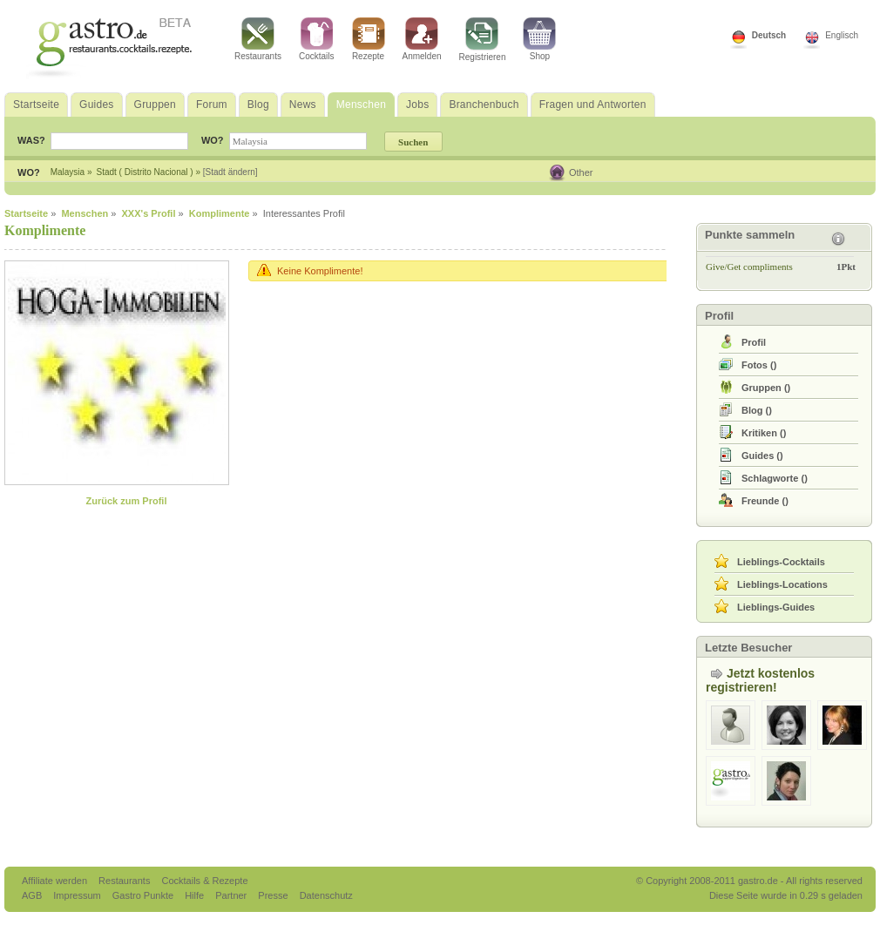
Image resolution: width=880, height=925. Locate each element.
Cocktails (317, 39)
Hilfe (195, 895)
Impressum (78, 895)
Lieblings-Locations (782, 584)
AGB (33, 895)
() (758, 365)
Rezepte (368, 39)
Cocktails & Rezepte (204, 880)
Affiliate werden (56, 880)
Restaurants (257, 39)
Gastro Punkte (144, 895)
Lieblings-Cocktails (781, 562)
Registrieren (482, 39)
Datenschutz (326, 895)
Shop (539, 39)
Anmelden (422, 39)
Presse (273, 895)
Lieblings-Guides (776, 607)
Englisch (841, 35)
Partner (232, 895)
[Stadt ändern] (230, 172)
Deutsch (769, 35)
